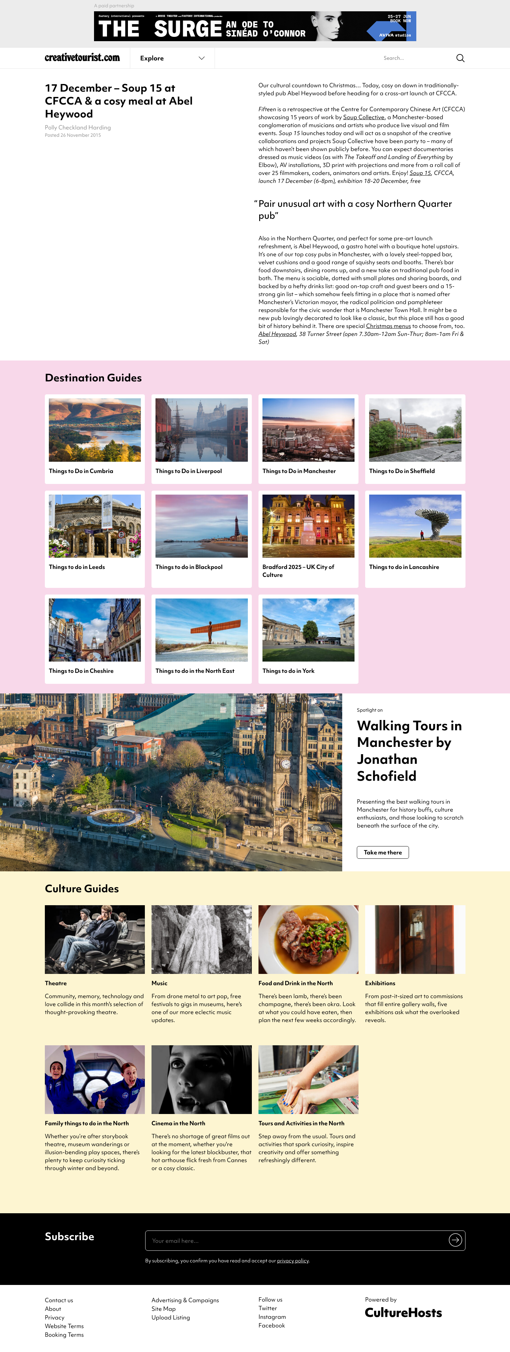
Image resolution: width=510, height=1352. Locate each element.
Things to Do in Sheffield (402, 471)
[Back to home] (82, 59)
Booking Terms (64, 1334)
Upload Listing (171, 1317)
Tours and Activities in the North (301, 1123)
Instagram (272, 1316)
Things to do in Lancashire (404, 567)
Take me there (383, 852)
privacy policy (293, 1260)
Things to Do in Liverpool (188, 471)
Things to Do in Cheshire (81, 671)
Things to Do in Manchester (299, 471)
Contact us (59, 1300)
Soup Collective (363, 117)
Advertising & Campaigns (185, 1300)
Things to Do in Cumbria (81, 471)
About (53, 1309)
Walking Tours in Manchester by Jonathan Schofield (409, 750)
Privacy (54, 1317)
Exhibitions (380, 983)
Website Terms (64, 1326)
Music (159, 983)
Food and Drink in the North (295, 983)
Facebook (271, 1325)
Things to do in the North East (195, 671)
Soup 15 (420, 173)
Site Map (164, 1309)
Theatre (56, 983)
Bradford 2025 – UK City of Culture (298, 570)
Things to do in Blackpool (189, 567)
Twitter (267, 1308)
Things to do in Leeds (77, 567)
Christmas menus (388, 326)
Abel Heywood (277, 334)
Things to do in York (288, 671)
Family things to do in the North (87, 1123)
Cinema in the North (178, 1123)
